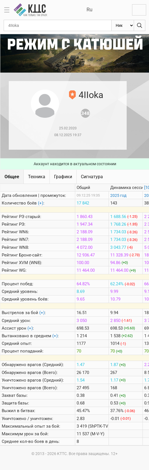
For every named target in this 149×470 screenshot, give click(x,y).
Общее (12, 176)
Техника (36, 176)
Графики (63, 176)
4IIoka (91, 95)
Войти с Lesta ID (139, 10)
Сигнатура (92, 176)
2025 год (118, 195)
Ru (89, 9)
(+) (40, 203)
